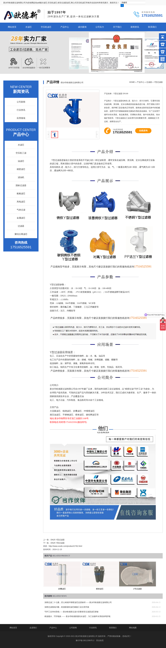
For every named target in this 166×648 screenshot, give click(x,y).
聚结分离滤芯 (21, 234)
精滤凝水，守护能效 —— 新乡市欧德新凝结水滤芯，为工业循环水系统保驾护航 (77, 616)
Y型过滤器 (158, 82)
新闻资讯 (135, 27)
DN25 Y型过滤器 (58, 540)
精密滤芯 (21, 169)
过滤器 (149, 82)
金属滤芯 (21, 218)
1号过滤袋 (137, 589)
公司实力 (99, 27)
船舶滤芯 (21, 193)
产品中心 (64, 27)
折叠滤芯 (62, 589)
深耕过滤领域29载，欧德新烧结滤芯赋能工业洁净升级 (66, 607)
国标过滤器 (21, 185)
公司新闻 (21, 102)
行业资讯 (21, 110)
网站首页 (12, 27)
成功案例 (82, 27)
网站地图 (133, 628)
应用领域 (21, 118)
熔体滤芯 (99, 589)
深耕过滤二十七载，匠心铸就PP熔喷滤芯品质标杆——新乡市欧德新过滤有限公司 (78, 602)
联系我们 (152, 27)
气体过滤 (21, 210)
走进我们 (33, 628)
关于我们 (117, 27)
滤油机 (21, 177)
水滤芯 (28, 27)
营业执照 (100, 640)
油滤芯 (21, 161)
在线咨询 (143, 130)
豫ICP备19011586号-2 (85, 640)
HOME (132, 82)
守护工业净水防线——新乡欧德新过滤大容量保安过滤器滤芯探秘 (71, 612)
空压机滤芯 (46, 27)
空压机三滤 (21, 153)
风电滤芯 (21, 202)
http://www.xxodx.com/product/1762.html (65, 546)
